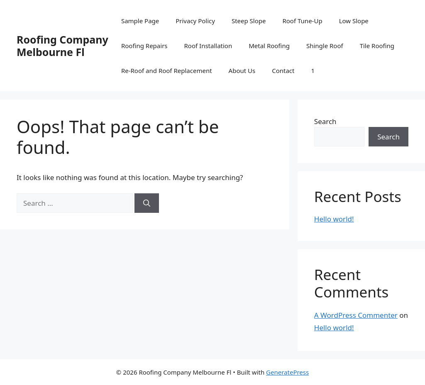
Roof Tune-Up (302, 21)
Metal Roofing (269, 45)
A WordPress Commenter (356, 315)
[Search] (146, 203)
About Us (242, 70)
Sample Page (140, 21)
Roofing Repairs (144, 45)
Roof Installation (208, 45)
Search (325, 121)
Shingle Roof (324, 45)
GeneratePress (287, 372)
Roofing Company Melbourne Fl (62, 45)
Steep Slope (249, 21)
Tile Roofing (377, 45)
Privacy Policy (195, 21)
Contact (283, 70)
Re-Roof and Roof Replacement (166, 70)
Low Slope (354, 21)
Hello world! (334, 219)
